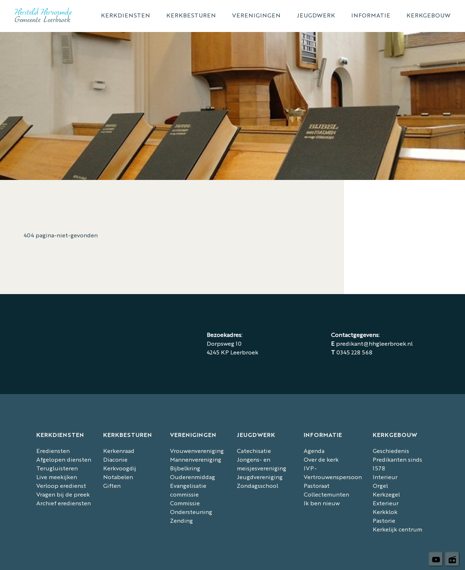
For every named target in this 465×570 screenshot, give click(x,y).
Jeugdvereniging (260, 477)
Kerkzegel (386, 494)
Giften (112, 485)
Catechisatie (254, 450)
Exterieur (386, 503)
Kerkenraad (118, 450)
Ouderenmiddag (192, 477)
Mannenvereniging (195, 459)
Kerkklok (385, 511)
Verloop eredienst (61, 485)
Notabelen (118, 477)
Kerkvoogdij (119, 468)
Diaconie (115, 459)
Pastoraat (316, 485)
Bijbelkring (185, 468)
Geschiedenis (391, 450)
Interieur (385, 477)
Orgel (380, 485)
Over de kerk (321, 459)
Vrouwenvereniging (197, 450)
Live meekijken (56, 477)
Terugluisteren (57, 468)
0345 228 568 (354, 352)
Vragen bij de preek (63, 494)
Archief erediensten (63, 503)
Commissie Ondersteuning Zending (191, 511)
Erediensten (53, 450)
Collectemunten (326, 494)
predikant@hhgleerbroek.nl (374, 343)
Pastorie (384, 520)
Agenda (314, 450)
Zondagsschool (257, 485)
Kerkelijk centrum (397, 529)
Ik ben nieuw (322, 503)
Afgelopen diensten (63, 459)
